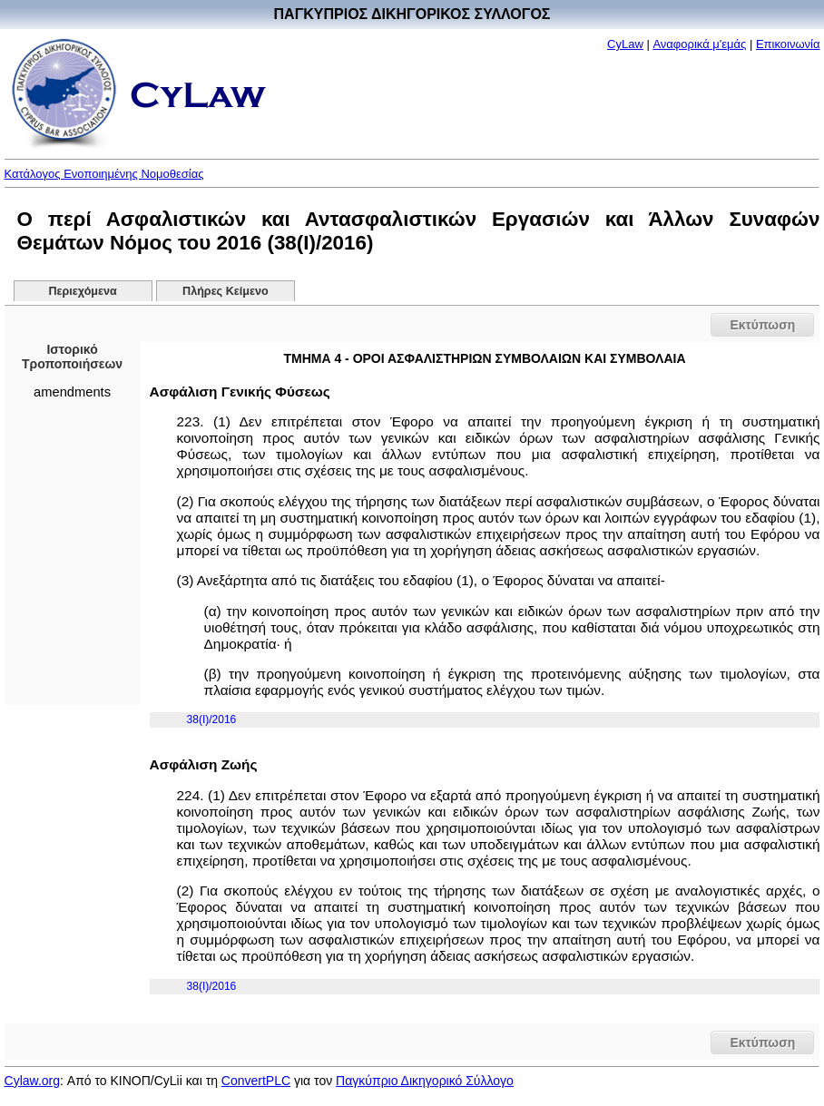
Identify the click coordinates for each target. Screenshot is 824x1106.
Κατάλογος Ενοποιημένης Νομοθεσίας (104, 174)
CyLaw (625, 44)
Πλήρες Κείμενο (225, 291)
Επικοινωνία (788, 44)
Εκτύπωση (762, 325)
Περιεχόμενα (83, 291)
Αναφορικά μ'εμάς (699, 44)
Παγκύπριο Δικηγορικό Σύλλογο (425, 1080)
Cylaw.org (32, 1080)
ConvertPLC (255, 1080)
